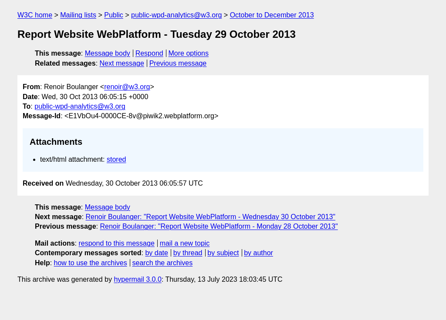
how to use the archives (90, 263)
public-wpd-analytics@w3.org (176, 15)
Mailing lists (78, 15)
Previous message (178, 63)
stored (116, 159)
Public (113, 15)
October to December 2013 (272, 15)
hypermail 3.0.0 (137, 279)
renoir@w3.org (127, 86)
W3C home (34, 15)
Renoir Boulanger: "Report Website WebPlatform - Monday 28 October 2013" (219, 226)
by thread (188, 253)
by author (258, 253)
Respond (149, 53)
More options (189, 53)
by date (156, 253)
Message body (107, 53)
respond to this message (116, 243)
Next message (122, 63)
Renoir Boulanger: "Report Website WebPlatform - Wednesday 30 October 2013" (210, 216)
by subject (223, 253)
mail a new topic (185, 243)
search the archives (162, 263)
